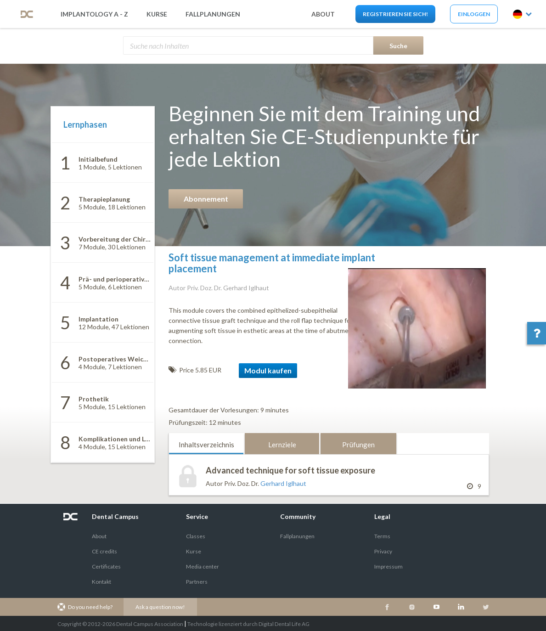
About (99, 536)
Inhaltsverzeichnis (206, 444)
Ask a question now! (160, 606)
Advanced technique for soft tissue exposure (290, 470)
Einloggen (474, 14)
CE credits (104, 551)
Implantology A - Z (94, 14)
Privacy (383, 551)
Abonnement (206, 198)
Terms (382, 536)
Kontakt (101, 581)
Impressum (388, 566)
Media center (202, 566)
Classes (195, 536)
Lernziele (282, 444)
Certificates (106, 566)
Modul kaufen (268, 370)
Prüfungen (358, 444)
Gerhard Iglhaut (283, 483)
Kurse (156, 14)
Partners (197, 581)
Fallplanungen (213, 14)
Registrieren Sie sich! (395, 14)
